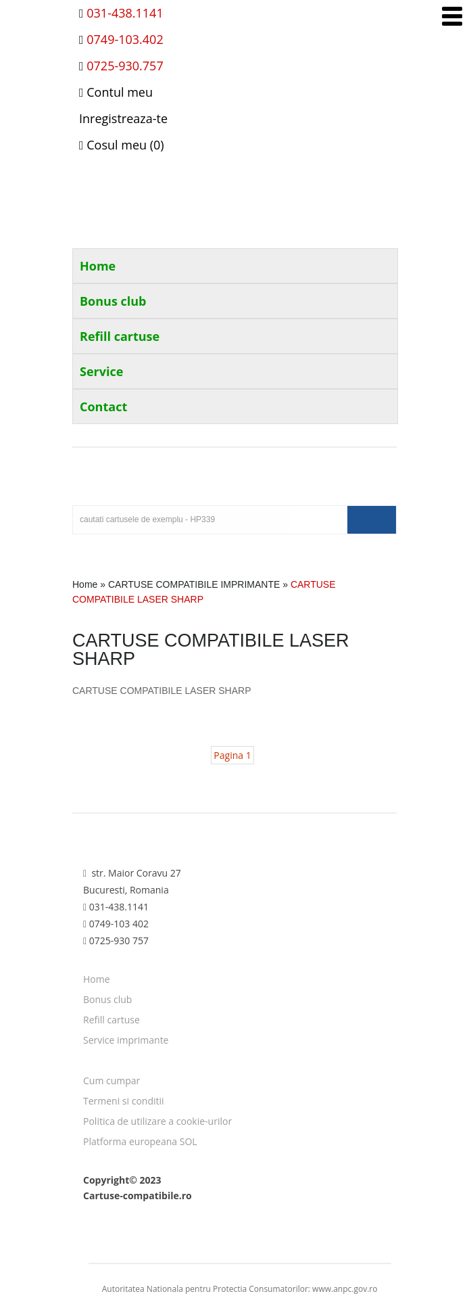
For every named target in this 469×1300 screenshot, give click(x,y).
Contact (103, 406)
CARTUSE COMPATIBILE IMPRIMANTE (194, 584)
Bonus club (113, 301)
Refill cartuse (119, 336)
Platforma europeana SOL (140, 1141)
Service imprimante (126, 1040)
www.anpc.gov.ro (344, 1289)
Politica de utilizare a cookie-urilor (157, 1121)
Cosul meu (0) (121, 145)
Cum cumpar (111, 1080)
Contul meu (116, 92)
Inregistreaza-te (123, 118)
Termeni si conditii (123, 1100)
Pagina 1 (232, 755)
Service (101, 371)
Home (98, 266)
